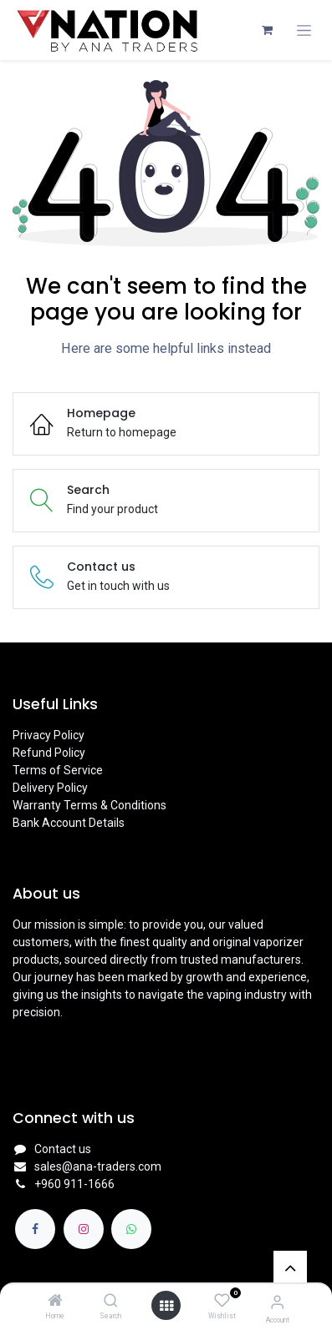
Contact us (62, 1149)
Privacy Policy (48, 735)
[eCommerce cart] (267, 30)
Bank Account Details (69, 822)
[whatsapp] (131, 1229)
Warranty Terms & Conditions (89, 805)
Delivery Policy (50, 787)
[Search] (111, 1301)
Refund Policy (49, 752)
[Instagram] (84, 1229)
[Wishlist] (222, 1301)
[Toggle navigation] (304, 30)
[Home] (55, 1301)
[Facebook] (35, 1229)
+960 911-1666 (74, 1184)
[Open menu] (166, 1306)
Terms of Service (58, 770)
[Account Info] (277, 1302)
